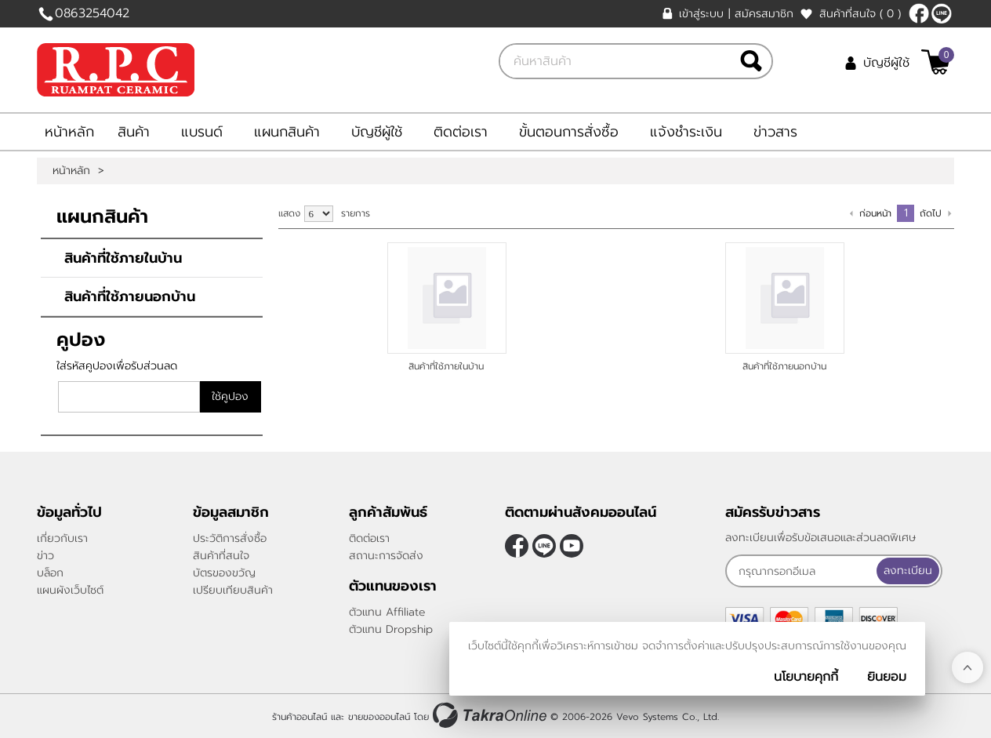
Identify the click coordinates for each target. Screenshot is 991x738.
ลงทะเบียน (908, 570)
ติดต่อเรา (461, 132)
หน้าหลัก (69, 132)
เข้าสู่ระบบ (701, 13)
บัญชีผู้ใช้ (886, 62)
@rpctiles (941, 13)
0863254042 (92, 13)
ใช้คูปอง (230, 396)
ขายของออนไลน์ (379, 717)
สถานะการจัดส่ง (386, 555)
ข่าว (45, 555)
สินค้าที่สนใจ (860, 13)
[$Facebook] (919, 13)
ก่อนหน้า (875, 213)
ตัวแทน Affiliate (387, 612)
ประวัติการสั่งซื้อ (230, 538)
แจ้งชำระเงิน (686, 132)
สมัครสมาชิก (764, 13)
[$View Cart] (935, 62)
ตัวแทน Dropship (391, 629)
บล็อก (50, 573)
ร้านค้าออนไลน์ (299, 717)
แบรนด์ (202, 132)
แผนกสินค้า (287, 132)
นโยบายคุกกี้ (806, 676)
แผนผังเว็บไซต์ (70, 590)
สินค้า (134, 132)
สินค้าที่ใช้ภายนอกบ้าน (129, 296)
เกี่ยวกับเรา (62, 538)
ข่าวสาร (775, 132)
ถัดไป (931, 213)
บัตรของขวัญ (224, 573)
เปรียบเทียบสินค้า (233, 590)
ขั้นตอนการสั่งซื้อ (569, 132)
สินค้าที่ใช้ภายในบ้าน (123, 258)
